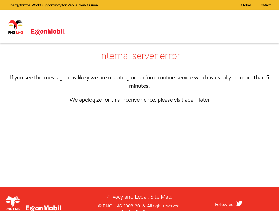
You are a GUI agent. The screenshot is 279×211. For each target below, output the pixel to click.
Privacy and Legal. (127, 196)
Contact (265, 5)
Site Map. (161, 196)
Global (246, 5)
